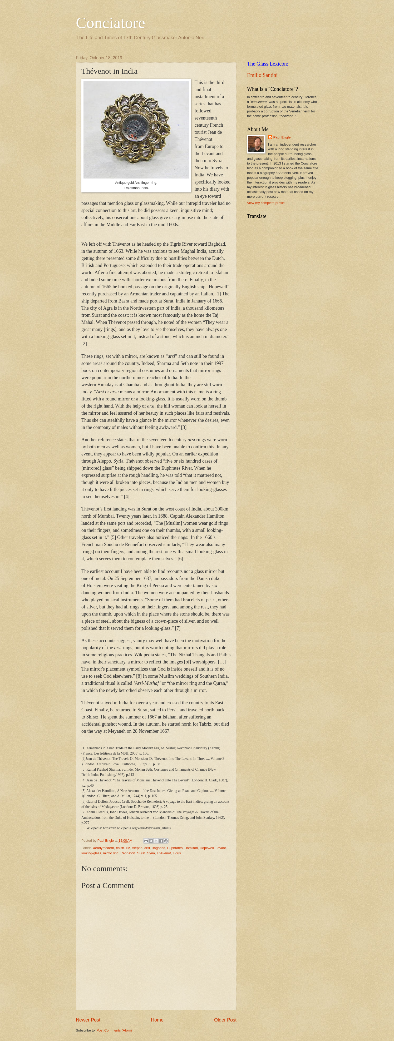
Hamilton (191, 848)
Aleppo (137, 848)
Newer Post (88, 1020)
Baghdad (158, 848)
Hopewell (207, 848)
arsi (147, 848)
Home (157, 1020)
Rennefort (127, 853)
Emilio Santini (262, 75)
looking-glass (91, 853)
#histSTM (123, 848)
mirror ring (111, 853)
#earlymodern (103, 848)
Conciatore (110, 22)
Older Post (225, 1020)
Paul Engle (282, 137)
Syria (151, 853)
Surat (141, 853)
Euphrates (175, 848)
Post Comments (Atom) (114, 1030)
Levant (221, 848)
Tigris (177, 853)
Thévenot (164, 853)
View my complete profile (266, 203)
